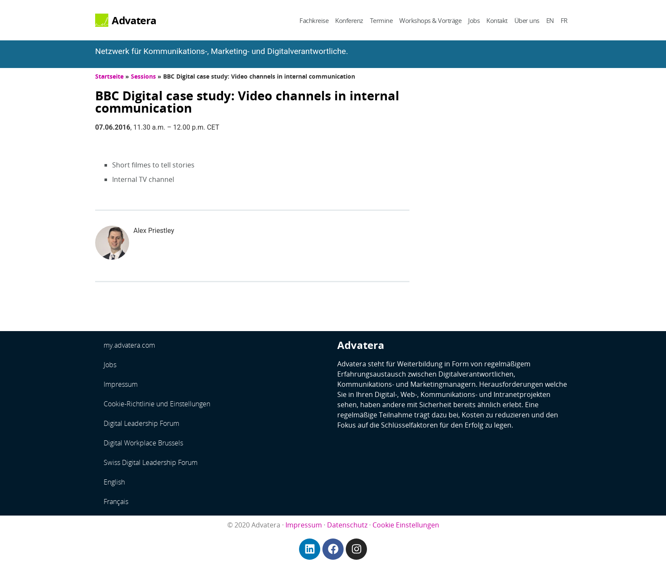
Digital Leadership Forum (141, 423)
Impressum (121, 384)
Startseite (109, 76)
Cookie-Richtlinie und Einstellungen (157, 403)
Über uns (526, 20)
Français (116, 501)
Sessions (143, 76)
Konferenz (349, 20)
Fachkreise (313, 20)
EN (550, 20)
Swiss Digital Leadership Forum (151, 462)
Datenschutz (347, 525)
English (114, 482)
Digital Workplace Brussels (143, 443)
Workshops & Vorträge (430, 20)
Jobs (474, 20)
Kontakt (497, 20)
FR (564, 20)
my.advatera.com (129, 345)
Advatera (134, 20)
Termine (381, 20)
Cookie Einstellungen (406, 525)
